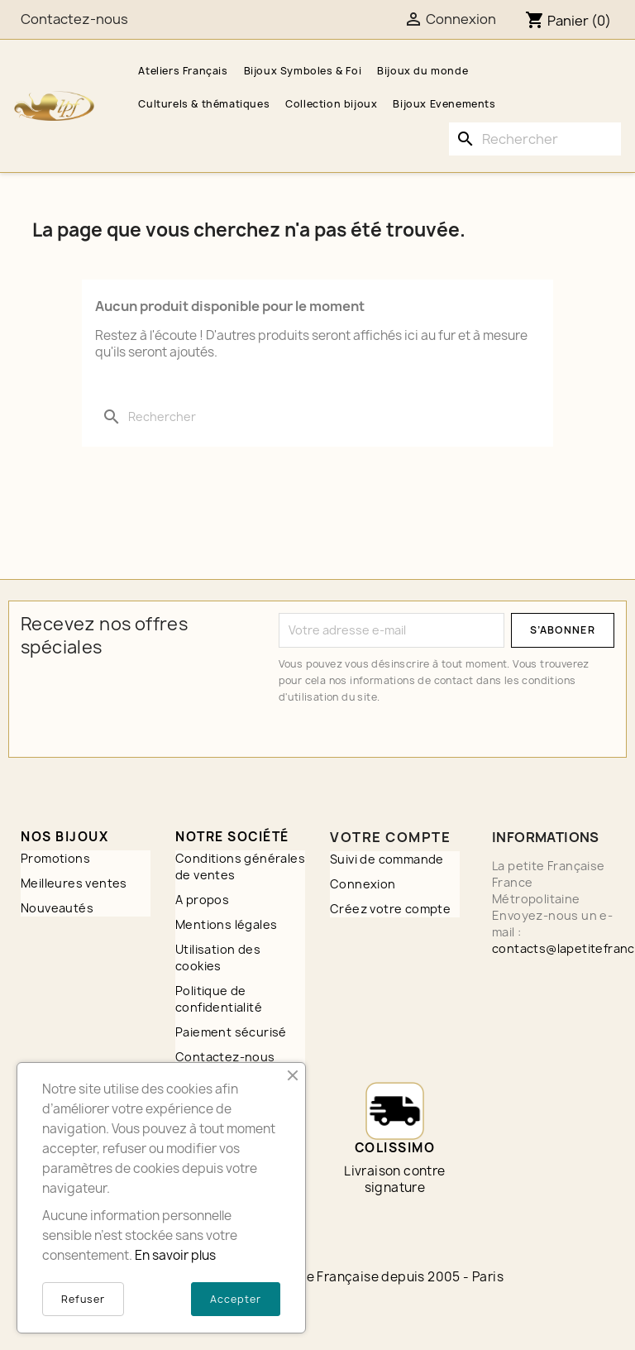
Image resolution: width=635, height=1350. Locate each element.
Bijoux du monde (422, 71)
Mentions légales (226, 924)
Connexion (363, 884)
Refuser (83, 1299)
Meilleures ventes (74, 883)
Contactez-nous (74, 19)
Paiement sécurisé (231, 1032)
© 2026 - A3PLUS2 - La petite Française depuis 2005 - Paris (317, 1276)
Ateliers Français (182, 71)
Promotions (55, 858)
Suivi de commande (387, 859)
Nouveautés (57, 908)
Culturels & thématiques (204, 104)
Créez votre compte (390, 909)
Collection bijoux (331, 104)
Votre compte (390, 837)
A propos (202, 899)
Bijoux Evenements (444, 104)
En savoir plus (175, 1255)
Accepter (235, 1299)
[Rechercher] (535, 139)
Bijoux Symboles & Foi (303, 71)
